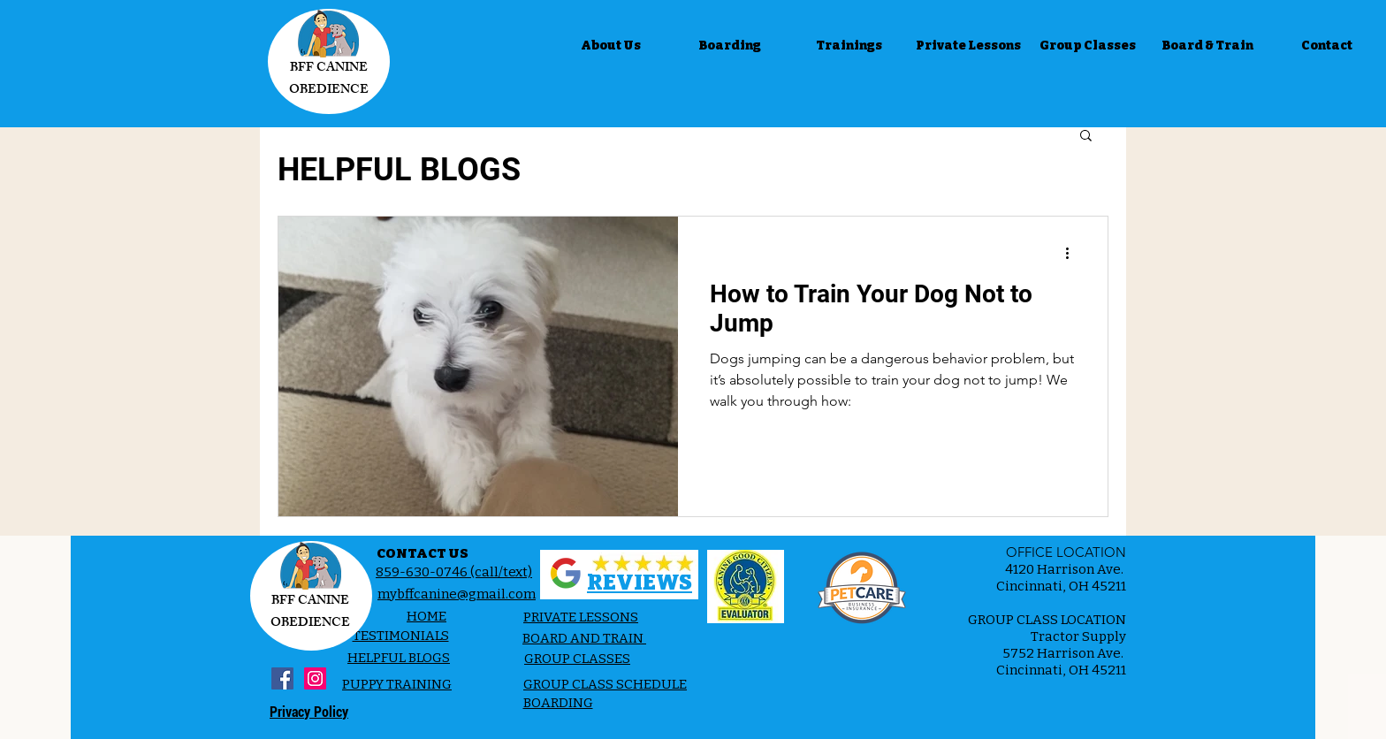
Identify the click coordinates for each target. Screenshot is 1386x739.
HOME (426, 616)
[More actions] (1073, 252)
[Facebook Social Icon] (282, 678)
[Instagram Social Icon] (315, 678)
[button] (1086, 136)
